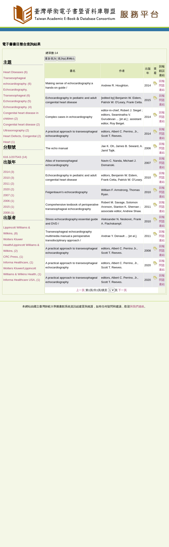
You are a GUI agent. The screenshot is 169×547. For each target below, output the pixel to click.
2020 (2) (8, 189)
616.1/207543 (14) (15, 157)
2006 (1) (8, 200)
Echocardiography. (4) (17, 107)
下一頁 (122, 290)
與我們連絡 (137, 306)
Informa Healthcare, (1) (18, 262)
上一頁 (80, 290)
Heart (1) (9, 142)
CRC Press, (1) (13, 256)
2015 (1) (8, 206)
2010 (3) (8, 177)
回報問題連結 (162, 85)
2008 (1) (8, 212)
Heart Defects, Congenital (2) (22, 136)
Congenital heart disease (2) (21, 124)
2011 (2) (8, 183)
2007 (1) (8, 195)
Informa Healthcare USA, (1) (21, 279)
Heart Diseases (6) (15, 72)
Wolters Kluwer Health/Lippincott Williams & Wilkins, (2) (21, 245)
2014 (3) (8, 171)
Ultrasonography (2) (16, 130)
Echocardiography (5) (17, 101)
